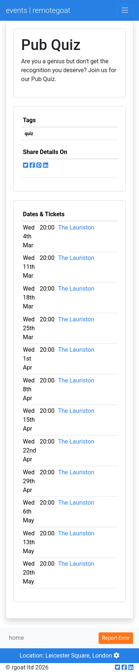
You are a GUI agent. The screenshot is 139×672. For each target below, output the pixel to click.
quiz (29, 133)
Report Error (116, 638)
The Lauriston (76, 227)
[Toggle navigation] (125, 10)
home (16, 637)
